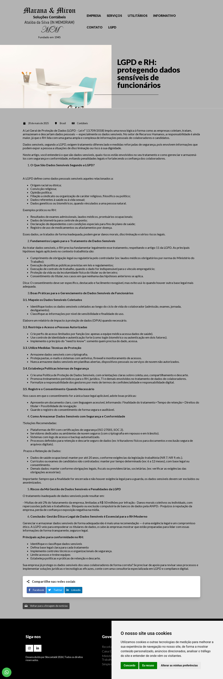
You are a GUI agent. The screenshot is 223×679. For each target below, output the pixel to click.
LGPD (112, 27)
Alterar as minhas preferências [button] (179, 665)
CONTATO (95, 27)
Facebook (36, 589)
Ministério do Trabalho (110, 657)
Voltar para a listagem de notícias (46, 605)
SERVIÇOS (114, 15)
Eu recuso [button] (148, 665)
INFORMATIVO (164, 15)
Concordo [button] (129, 665)
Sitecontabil (51, 657)
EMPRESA (94, 15)
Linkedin (73, 589)
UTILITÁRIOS (137, 15)
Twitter (55, 589)
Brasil (63, 123)
